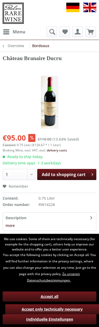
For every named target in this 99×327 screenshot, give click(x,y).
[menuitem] (14, 31)
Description (16, 217)
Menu (14, 31)
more (10, 225)
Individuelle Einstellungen (49, 319)
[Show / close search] (51, 31)
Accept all (49, 296)
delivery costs (57, 150)
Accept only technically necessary (52, 309)
